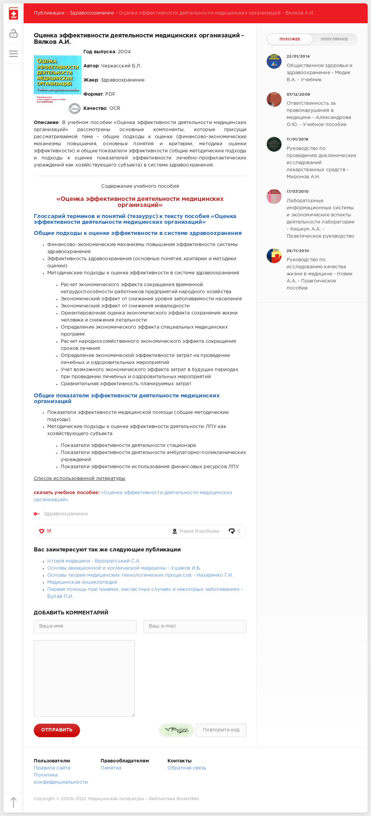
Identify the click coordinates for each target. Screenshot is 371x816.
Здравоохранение (92, 13)
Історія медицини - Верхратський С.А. (93, 561)
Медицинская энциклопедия (82, 582)
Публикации (49, 13)
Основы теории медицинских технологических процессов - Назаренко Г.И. (140, 575)
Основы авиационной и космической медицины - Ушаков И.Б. (124, 568)
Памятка (111, 768)
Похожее (290, 39)
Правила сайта (52, 768)
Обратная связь (186, 768)
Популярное (334, 39)
